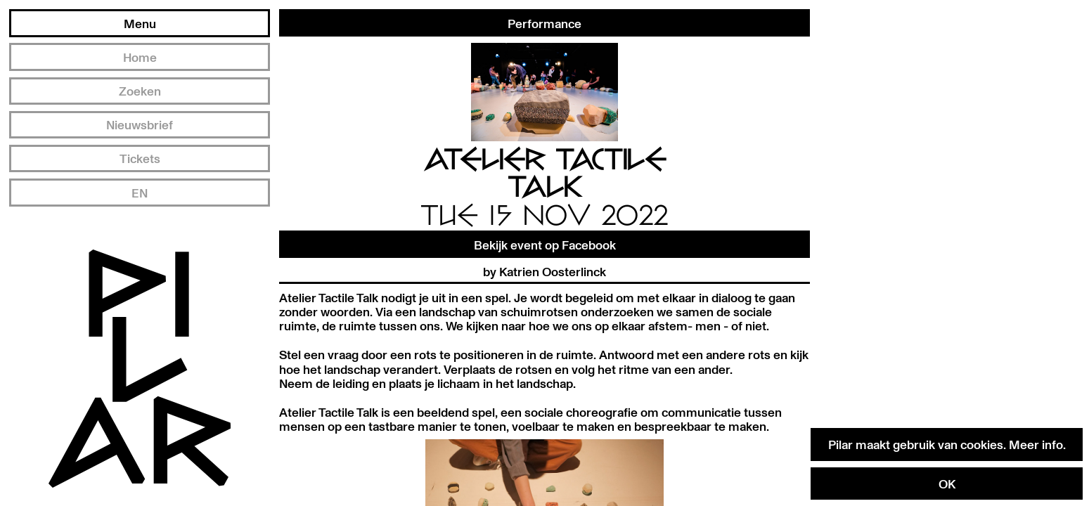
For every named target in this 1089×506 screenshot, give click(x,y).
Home (140, 56)
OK (947, 483)
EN (139, 192)
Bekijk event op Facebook (545, 244)
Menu (140, 23)
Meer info (1036, 444)
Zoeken (140, 90)
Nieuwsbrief (139, 124)
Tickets (140, 158)
